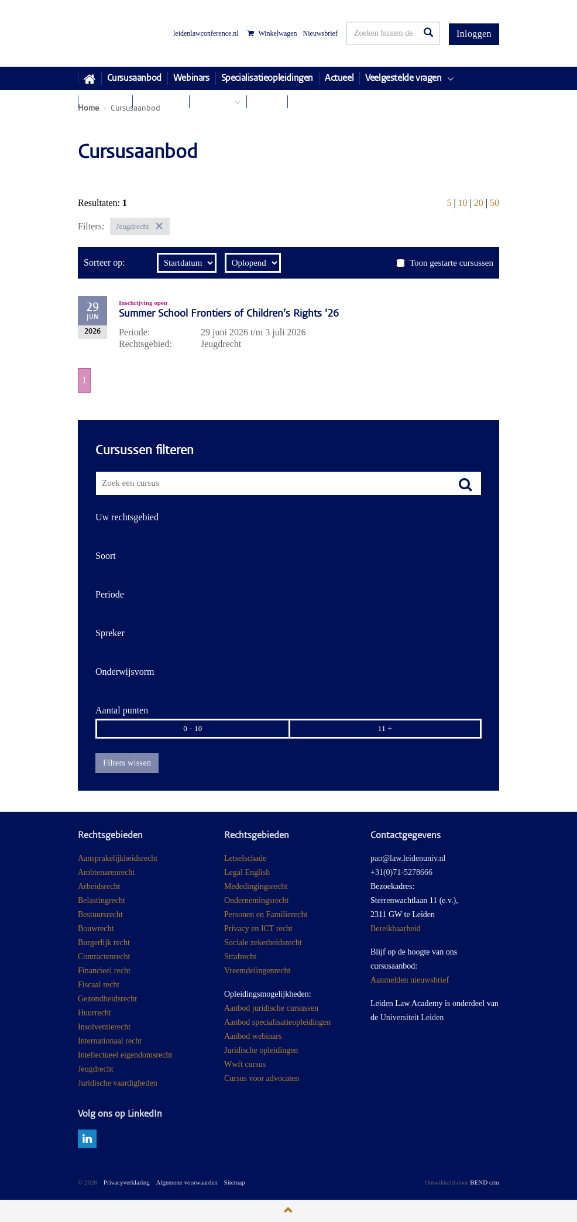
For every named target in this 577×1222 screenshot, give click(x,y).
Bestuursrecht (100, 914)
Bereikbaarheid (395, 928)
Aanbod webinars (252, 1036)
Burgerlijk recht (104, 942)
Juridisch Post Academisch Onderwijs (121, 33)
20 (478, 203)
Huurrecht (94, 1012)
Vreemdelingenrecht (257, 970)
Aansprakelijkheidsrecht (117, 858)
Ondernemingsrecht (256, 900)
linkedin (87, 1139)
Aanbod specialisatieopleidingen (277, 1022)
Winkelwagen (272, 33)
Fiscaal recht (98, 984)
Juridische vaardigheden (117, 1083)
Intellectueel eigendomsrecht (125, 1055)
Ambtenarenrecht (106, 872)
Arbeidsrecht (99, 886)
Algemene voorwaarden (186, 1182)
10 (463, 203)
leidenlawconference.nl (206, 33)
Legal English (247, 872)
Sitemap (234, 1182)
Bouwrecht (96, 928)
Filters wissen (127, 762)
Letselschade (245, 858)
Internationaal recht (110, 1040)
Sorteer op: (104, 262)
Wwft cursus (245, 1064)
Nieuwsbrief (320, 33)
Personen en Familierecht (265, 914)
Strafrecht (240, 956)
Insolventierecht (104, 1026)
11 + (385, 728)
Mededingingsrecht (255, 886)
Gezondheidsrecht (107, 998)
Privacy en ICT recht (258, 928)
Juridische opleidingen (261, 1050)
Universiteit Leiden (412, 1017)
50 (494, 203)
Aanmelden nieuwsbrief (409, 980)
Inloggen (474, 34)
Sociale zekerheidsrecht (263, 942)
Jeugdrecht (96, 1069)
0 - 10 (192, 728)
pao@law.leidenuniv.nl (408, 858)
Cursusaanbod (134, 78)
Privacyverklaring (127, 1182)
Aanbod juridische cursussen (271, 1008)
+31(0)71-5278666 (401, 872)
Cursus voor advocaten (261, 1078)
